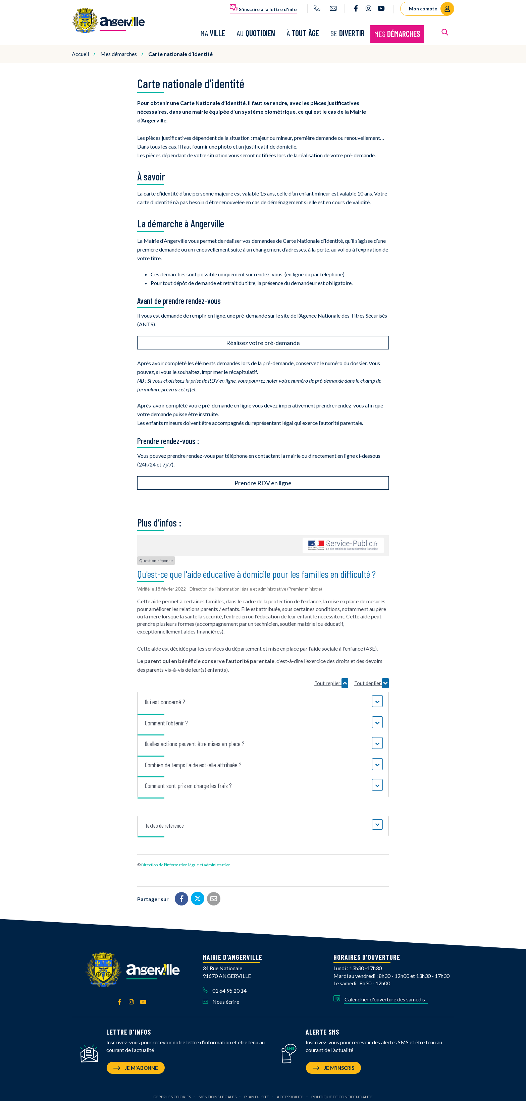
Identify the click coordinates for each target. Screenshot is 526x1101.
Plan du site (256, 1092)
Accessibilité (290, 1092)
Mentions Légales (217, 1092)
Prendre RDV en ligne (263, 479)
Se (347, 31)
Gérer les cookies (172, 1092)
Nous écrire (221, 998)
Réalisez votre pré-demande (263, 339)
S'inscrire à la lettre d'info (263, 8)
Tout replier (331, 679)
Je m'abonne (135, 1064)
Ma (212, 31)
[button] (263, 698)
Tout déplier (371, 679)
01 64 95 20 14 (225, 987)
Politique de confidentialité (342, 1092)
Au (255, 31)
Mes (397, 32)
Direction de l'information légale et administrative (185, 861)
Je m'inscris (333, 1064)
